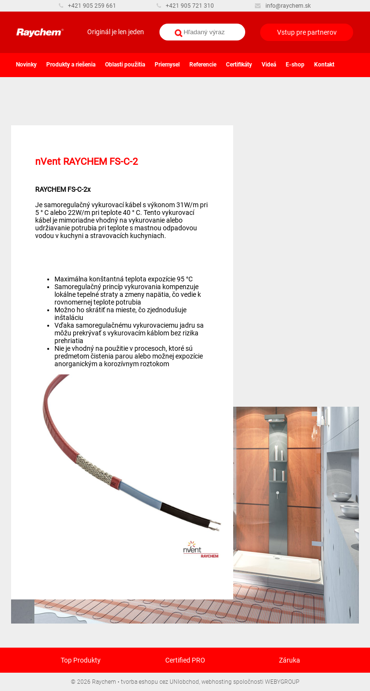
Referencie (202, 64)
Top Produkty (81, 660)
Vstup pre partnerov (307, 32)
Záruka (289, 660)
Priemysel (167, 64)
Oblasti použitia (125, 64)
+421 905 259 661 (87, 5)
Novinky (26, 64)
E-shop (295, 64)
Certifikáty (239, 64)
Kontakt (324, 64)
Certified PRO (185, 660)
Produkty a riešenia (70, 64)
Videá (269, 64)
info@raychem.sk (283, 5)
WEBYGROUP (282, 681)
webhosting (216, 681)
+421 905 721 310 (185, 5)
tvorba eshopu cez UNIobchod (160, 681)
